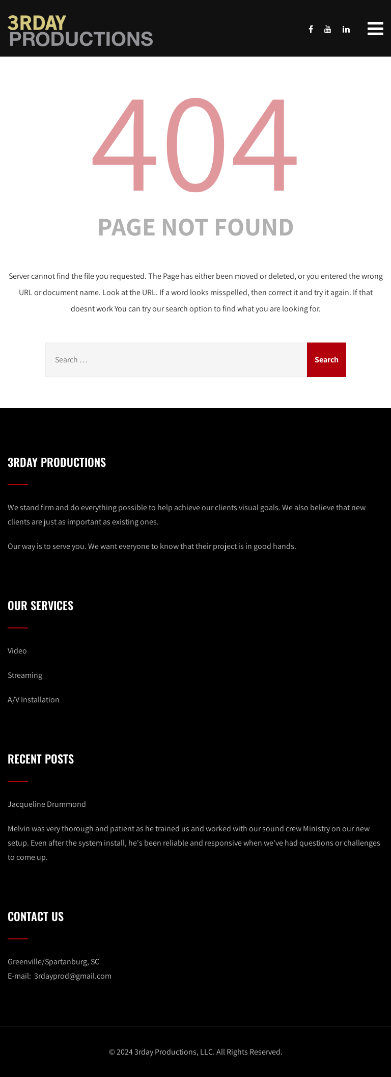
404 (195, 138)
